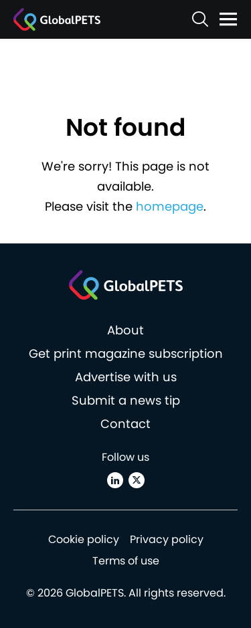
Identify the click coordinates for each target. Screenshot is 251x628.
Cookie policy (83, 539)
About (125, 330)
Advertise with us (126, 377)
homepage (169, 206)
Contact (125, 423)
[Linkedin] (115, 480)
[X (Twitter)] (137, 480)
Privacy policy (166, 539)
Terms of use (125, 560)
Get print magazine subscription (126, 353)
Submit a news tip (126, 400)
